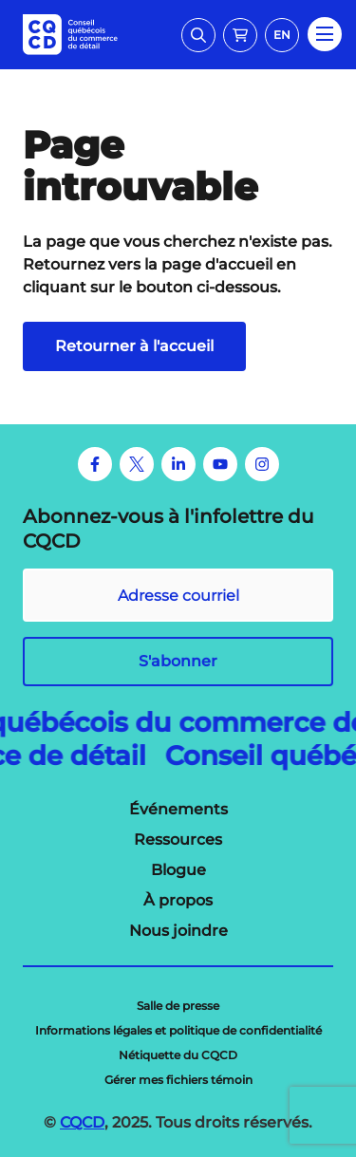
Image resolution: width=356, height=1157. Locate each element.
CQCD (82, 1122)
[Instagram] (262, 464)
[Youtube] (220, 464)
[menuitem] (178, 809)
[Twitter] (137, 464)
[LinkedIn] (178, 464)
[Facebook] (95, 464)
